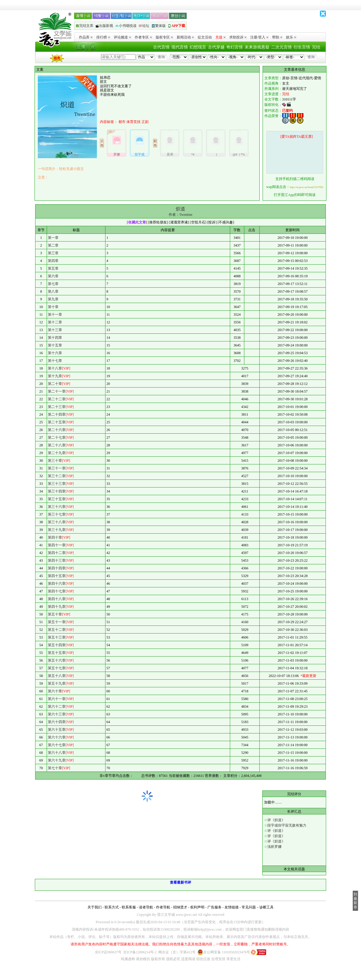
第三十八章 (57, 522)
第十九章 (55, 376)
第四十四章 (57, 568)
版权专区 (164, 37)
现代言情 (179, 47)
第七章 (53, 284)
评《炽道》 (276, 820)
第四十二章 (57, 553)
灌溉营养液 (179, 222)
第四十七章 (57, 591)
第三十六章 (57, 507)
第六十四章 (57, 722)
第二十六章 (57, 430)
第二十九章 (57, 453)
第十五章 (55, 345)
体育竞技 (133, 122)
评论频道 (122, 37)
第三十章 (55, 460)
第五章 (53, 268)
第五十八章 (57, 676)
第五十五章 (57, 653)
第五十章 (55, 614)
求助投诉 (238, 37)
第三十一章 (57, 468)
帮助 (277, 37)
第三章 (53, 253)
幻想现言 (198, 47)
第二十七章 (57, 437)
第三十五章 (57, 499)
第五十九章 (57, 683)
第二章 (53, 245)
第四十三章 (57, 560)
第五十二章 (57, 630)
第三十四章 (57, 491)
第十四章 (55, 338)
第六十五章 (57, 730)
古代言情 (161, 47)
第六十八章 (57, 753)
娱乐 (291, 37)
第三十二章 (57, 476)
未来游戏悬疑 (257, 47)
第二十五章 (57, 422)
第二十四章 (57, 414)
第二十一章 (57, 391)
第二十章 (55, 384)
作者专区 (143, 37)
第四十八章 (57, 599)
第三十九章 (57, 530)
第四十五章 (57, 576)
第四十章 (55, 537)
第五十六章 (57, 660)
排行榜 (103, 37)
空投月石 (198, 222)
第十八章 (55, 368)
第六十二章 (57, 706)
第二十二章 (57, 399)
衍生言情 (302, 47)
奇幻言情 (234, 47)
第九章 (53, 299)
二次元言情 (281, 47)
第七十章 (55, 768)
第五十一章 (57, 622)
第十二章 (55, 322)
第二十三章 (57, 407)
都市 (122, 122)
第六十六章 (57, 737)
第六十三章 (57, 714)
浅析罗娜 (274, 847)
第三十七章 (57, 514)
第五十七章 (57, 668)
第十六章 (55, 353)
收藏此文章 (137, 222)
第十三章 (55, 330)
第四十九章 (57, 607)
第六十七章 (57, 745)
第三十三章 (57, 484)
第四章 (53, 261)
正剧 (145, 122)
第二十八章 (57, 445)
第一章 (53, 238)
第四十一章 (57, 545)
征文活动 (205, 37)
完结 (316, 47)
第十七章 (55, 361)
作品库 (86, 37)
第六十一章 (57, 699)
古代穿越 (216, 47)
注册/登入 (259, 37)
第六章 (53, 276)
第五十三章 (57, 637)
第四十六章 (57, 583)
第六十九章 (57, 760)
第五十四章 (57, 645)
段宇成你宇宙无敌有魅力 (286, 825)
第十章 (53, 307)
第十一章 (55, 314)
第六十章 (55, 691)
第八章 (53, 291)
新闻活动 (185, 37)
